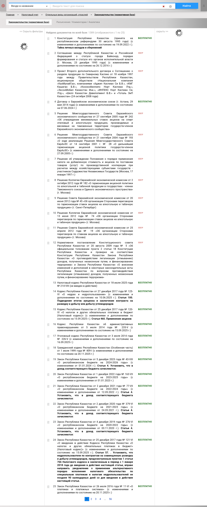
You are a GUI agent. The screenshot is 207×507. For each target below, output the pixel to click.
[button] (3, 5)
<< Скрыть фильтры (31, 31)
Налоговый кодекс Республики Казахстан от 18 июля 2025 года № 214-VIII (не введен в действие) (95, 284)
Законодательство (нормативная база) (28, 22)
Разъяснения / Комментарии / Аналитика (78, 22)
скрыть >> (162, 31)
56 (110, 499)
